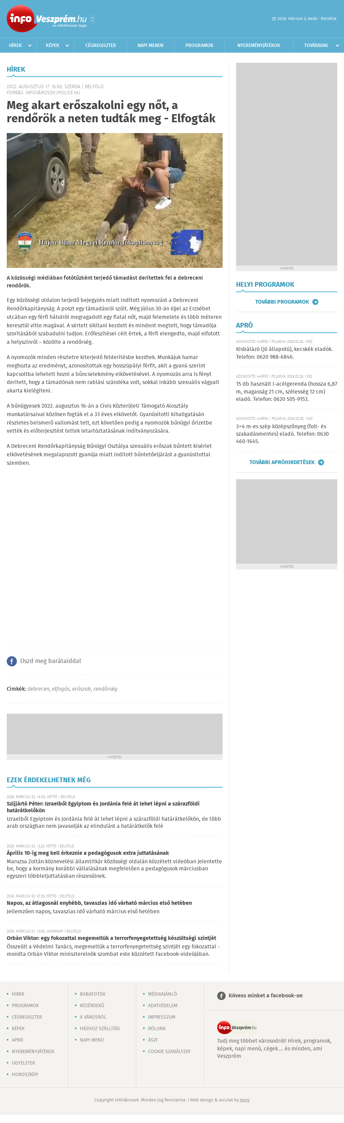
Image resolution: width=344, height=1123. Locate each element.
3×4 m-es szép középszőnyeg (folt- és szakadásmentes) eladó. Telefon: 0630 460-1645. (282, 434)
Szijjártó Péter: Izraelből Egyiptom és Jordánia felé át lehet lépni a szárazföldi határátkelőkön (103, 807)
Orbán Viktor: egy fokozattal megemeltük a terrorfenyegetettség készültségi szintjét (111, 938)
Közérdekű (92, 1006)
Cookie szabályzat (169, 1051)
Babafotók (93, 994)
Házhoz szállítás (100, 1028)
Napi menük (151, 45)
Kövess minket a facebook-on (266, 996)
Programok (199, 45)
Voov (245, 1100)
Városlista (92, 19)
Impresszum (161, 1017)
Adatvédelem (162, 1006)
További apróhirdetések (282, 462)
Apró (17, 1040)
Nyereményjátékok (258, 45)
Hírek (15, 45)
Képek (52, 45)
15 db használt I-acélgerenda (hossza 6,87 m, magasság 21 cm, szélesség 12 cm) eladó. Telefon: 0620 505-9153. (286, 392)
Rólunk (157, 1028)
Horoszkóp (25, 1074)
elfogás (60, 689)
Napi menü (92, 1040)
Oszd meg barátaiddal (50, 661)
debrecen (38, 689)
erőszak (81, 689)
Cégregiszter (100, 45)
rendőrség (105, 689)
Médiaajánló (162, 994)
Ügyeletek (23, 1063)
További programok (282, 302)
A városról (93, 1017)
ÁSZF (153, 1040)
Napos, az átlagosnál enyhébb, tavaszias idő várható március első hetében (99, 903)
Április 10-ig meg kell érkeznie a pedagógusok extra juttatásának (88, 853)
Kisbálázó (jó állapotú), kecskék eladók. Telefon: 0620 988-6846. (284, 353)
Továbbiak (316, 45)
